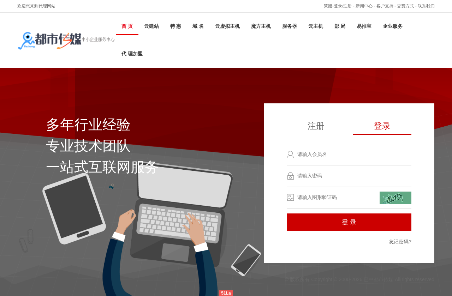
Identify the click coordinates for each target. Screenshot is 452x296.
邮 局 (340, 26)
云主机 (315, 26)
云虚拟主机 (227, 26)
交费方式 (405, 6)
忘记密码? (400, 241)
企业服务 (393, 26)
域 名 (198, 26)
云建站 (151, 26)
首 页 (127, 26)
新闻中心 (364, 6)
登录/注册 (343, 6)
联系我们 (426, 6)
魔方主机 (261, 26)
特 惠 (176, 26)
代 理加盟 (132, 53)
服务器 (289, 26)
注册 (316, 126)
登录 (382, 126)
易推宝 (364, 26)
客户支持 (384, 6)
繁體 (328, 6)
